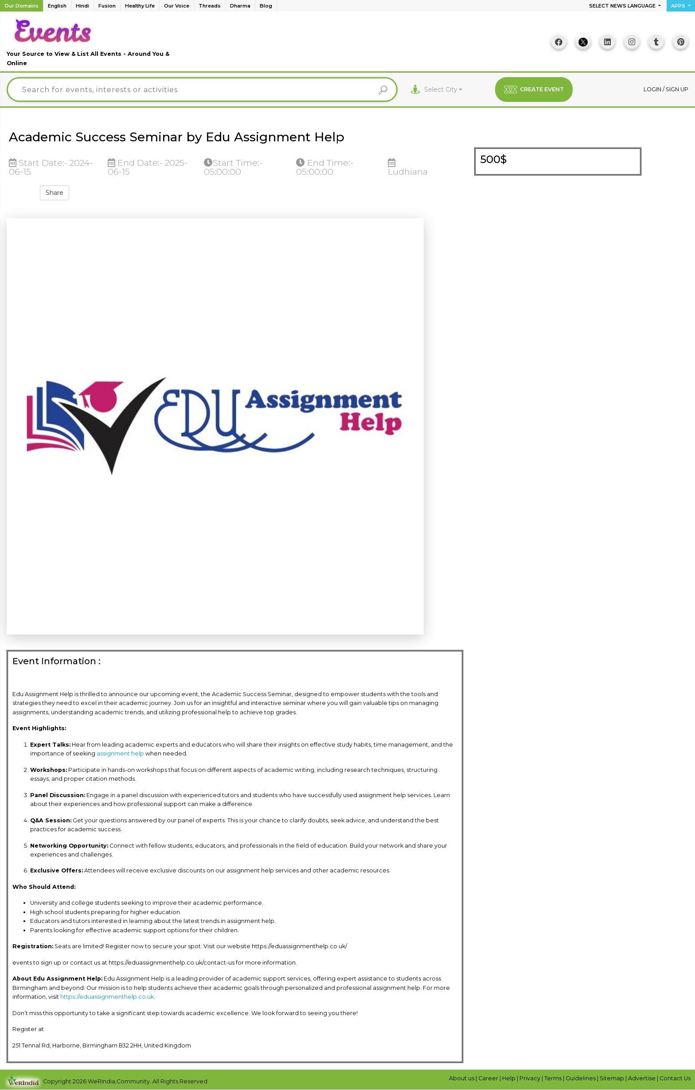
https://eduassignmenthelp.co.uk (107, 996)
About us (462, 1078)
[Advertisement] (347, 45)
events (22, 962)
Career (489, 1078)
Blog (266, 6)
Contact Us (675, 1078)
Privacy (530, 1078)
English (57, 6)
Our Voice (176, 6)
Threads (210, 6)
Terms (553, 1078)
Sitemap (612, 1078)
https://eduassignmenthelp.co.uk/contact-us (171, 962)
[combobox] (443, 89)
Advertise (642, 1078)
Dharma (240, 6)
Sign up (677, 89)
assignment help (120, 753)
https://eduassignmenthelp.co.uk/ (299, 946)
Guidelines (581, 1078)
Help (509, 1078)
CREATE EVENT (534, 89)
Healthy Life (140, 6)
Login (653, 89)
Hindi (82, 6)
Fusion (107, 6)
